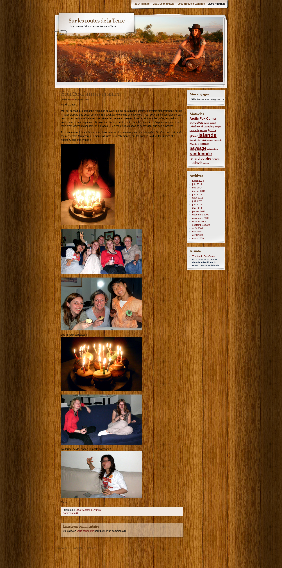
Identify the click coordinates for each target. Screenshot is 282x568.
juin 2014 (197, 184)
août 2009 (197, 228)
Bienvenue (63, 548)
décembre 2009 (200, 214)
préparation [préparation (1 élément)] (212, 149)
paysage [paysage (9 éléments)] (198, 148)
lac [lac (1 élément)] (199, 140)
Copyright (77, 548)
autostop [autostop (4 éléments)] (196, 122)
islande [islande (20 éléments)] (207, 135)
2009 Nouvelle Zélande (191, 3)
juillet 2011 (198, 201)
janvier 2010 (198, 211)
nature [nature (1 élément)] (210, 140)
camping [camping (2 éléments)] (209, 126)
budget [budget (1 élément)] (213, 123)
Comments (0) (71, 513)
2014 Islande (142, 3)
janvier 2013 (198, 191)
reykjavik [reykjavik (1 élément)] (216, 159)
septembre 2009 (201, 225)
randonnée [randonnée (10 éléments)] (201, 153)
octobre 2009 (199, 221)
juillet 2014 (198, 180)
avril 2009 (197, 235)
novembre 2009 (200, 218)
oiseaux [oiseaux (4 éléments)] (203, 144)
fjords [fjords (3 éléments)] (212, 130)
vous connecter (85, 530)
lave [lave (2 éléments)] (204, 140)
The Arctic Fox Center (204, 256)
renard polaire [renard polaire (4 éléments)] (200, 158)
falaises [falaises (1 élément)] (203, 130)
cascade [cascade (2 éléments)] (194, 130)
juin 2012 (197, 194)
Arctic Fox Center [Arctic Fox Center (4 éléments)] (203, 118)
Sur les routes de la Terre (97, 21)
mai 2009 (197, 231)
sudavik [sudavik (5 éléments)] (196, 163)
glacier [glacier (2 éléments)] (194, 136)
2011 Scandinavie (163, 3)
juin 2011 (197, 204)
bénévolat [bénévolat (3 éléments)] (196, 126)
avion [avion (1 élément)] (206, 123)
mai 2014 (197, 187)
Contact (91, 548)
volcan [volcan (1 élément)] (206, 163)
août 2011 (197, 197)
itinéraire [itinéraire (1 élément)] (194, 140)
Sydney (97, 509)
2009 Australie (216, 3)
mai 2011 (197, 208)
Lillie (72, 100)
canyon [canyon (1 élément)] (218, 127)
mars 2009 (198, 238)
